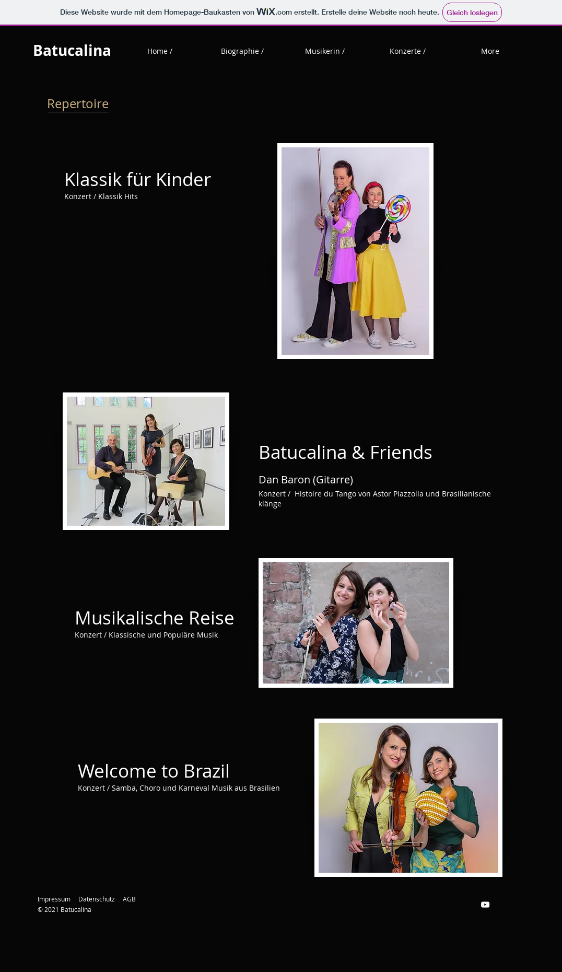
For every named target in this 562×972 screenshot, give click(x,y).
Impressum (54, 899)
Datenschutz (96, 899)
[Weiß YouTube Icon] (485, 904)
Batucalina (72, 50)
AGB (129, 899)
